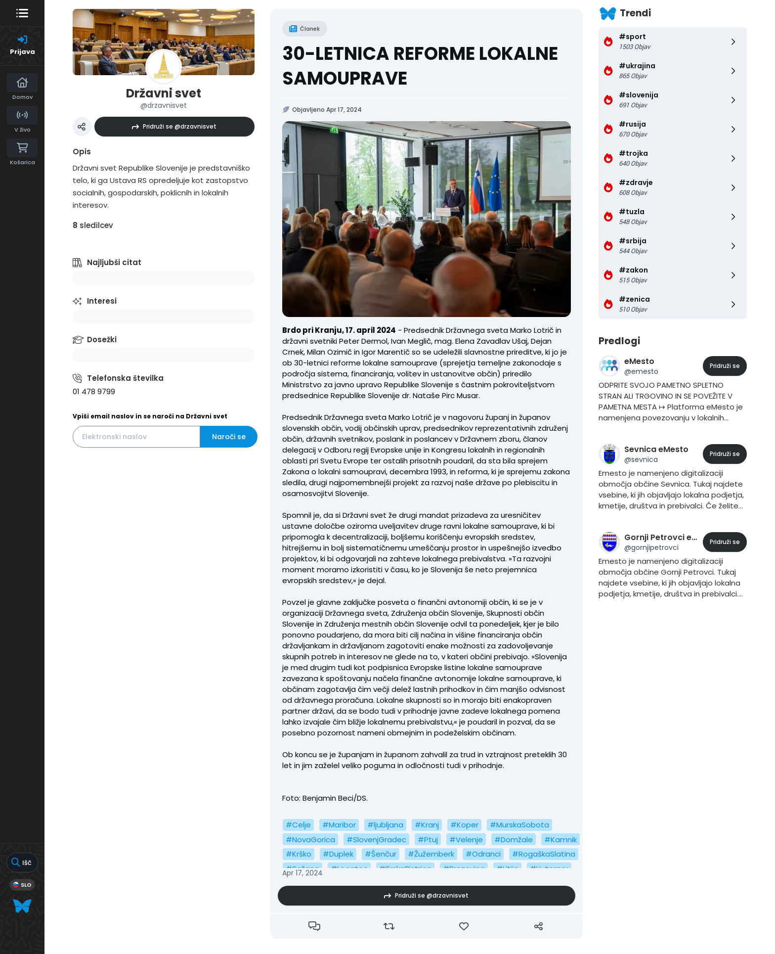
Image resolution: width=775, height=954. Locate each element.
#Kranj (427, 824)
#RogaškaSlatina (543, 854)
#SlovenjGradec (376, 839)
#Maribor (339, 824)
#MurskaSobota (519, 824)
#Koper (464, 824)
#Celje (298, 824)
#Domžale (513, 839)
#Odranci (483, 854)
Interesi (102, 301)
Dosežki (102, 339)
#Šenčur (380, 854)
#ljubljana (385, 824)
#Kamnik (560, 839)
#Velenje (466, 839)
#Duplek (338, 854)
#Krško (298, 854)
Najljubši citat (114, 262)
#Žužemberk (431, 854)
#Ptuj (428, 839)
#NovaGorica (310, 839)
